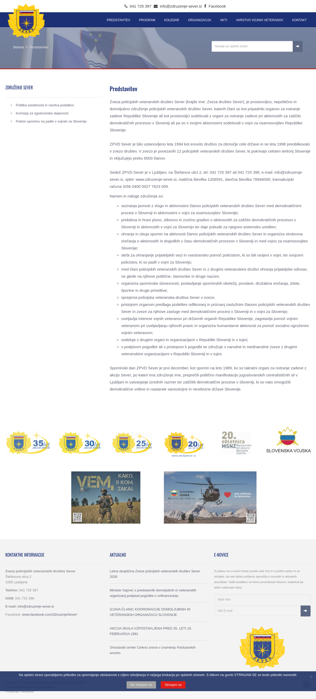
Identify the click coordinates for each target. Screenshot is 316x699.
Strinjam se (173, 685)
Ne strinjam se (141, 685)
